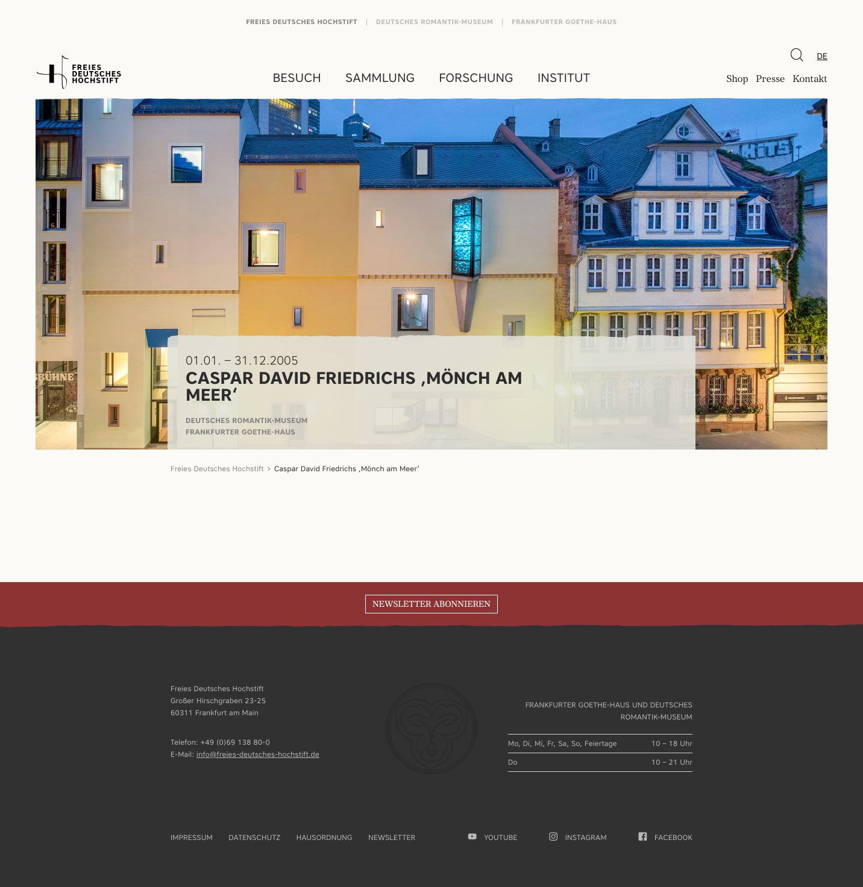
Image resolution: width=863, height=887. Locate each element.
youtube (493, 837)
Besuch (297, 78)
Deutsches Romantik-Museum (434, 22)
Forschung (476, 78)
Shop (737, 79)
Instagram (578, 837)
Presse (770, 79)
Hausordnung (325, 837)
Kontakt (809, 79)
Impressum (192, 837)
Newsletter (391, 837)
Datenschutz (254, 837)
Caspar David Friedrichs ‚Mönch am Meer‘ (348, 468)
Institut (564, 78)
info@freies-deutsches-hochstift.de (257, 754)
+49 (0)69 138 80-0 (235, 742)
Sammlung (380, 78)
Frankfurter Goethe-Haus (564, 22)
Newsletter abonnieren (431, 604)
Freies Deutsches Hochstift (301, 22)
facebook (665, 837)
